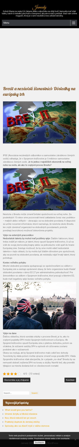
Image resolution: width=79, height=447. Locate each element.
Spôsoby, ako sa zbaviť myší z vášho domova (27, 426)
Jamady (39, 7)
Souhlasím (39, 442)
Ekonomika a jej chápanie (16, 380)
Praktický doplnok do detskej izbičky (22, 422)
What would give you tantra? (18, 410)
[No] (75, 439)
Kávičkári (70, 380)
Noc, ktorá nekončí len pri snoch (20, 418)
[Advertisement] (39, 56)
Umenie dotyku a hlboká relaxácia (21, 414)
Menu (6, 22)
